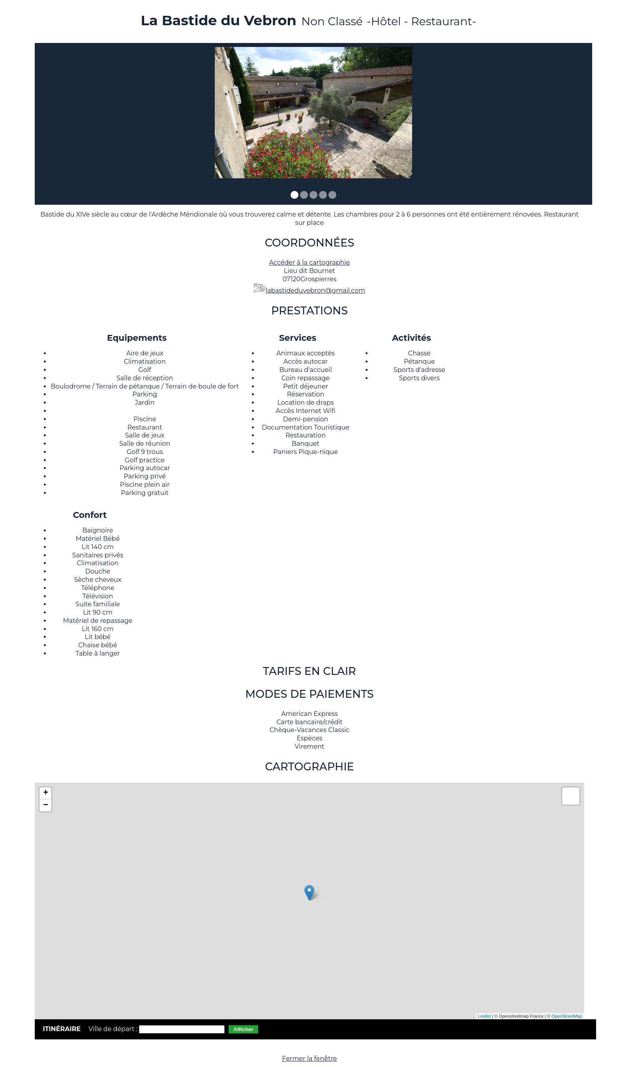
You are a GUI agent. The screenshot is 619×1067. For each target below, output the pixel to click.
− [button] (45, 805)
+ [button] (45, 793)
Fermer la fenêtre (309, 1058)
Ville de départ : (113, 1029)
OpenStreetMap (566, 1016)
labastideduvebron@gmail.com (315, 290)
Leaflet (484, 1016)
